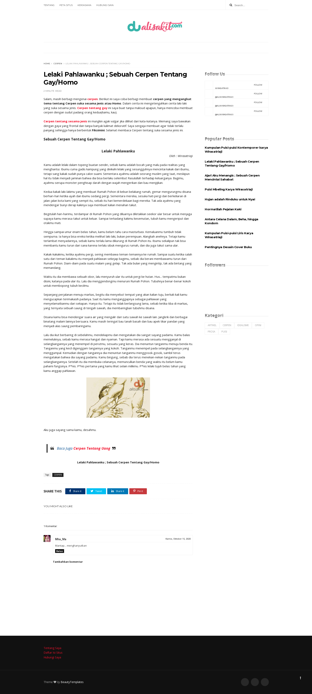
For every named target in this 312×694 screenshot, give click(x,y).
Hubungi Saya (105, 5)
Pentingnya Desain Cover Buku (228, 247)
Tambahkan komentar (68, 561)
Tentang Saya (52, 648)
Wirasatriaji (233, 85)
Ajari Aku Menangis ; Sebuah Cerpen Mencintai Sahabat (232, 177)
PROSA (211, 331)
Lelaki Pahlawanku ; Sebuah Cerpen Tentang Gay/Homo (232, 163)
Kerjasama (84, 5)
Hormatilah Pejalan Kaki (223, 209)
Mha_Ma (60, 539)
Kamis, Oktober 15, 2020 (178, 539)
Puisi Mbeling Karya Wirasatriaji (229, 189)
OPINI (258, 325)
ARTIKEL (212, 325)
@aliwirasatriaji (233, 94)
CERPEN (58, 63)
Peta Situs (66, 5)
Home (47, 63)
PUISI (224, 331)
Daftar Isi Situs (53, 652)
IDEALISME (243, 325)
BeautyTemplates (72, 682)
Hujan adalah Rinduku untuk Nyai (230, 199)
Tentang (49, 5)
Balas (59, 551)
